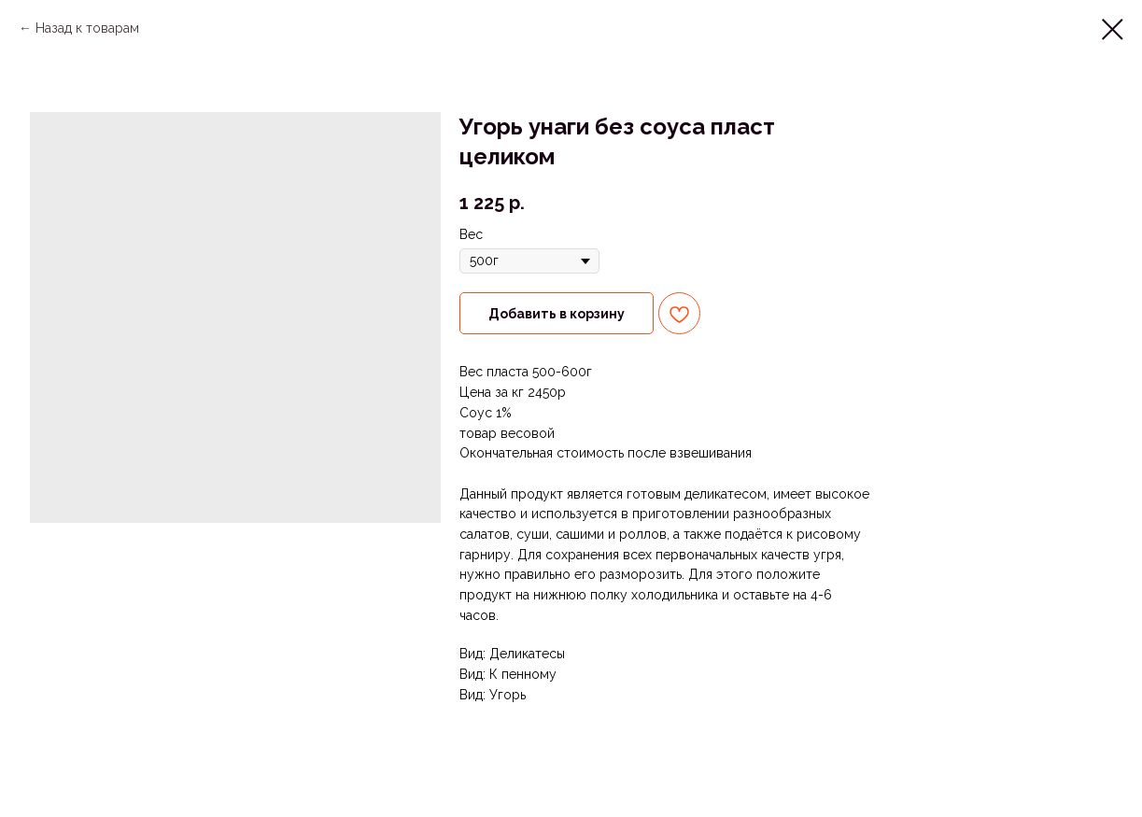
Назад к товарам (87, 28)
